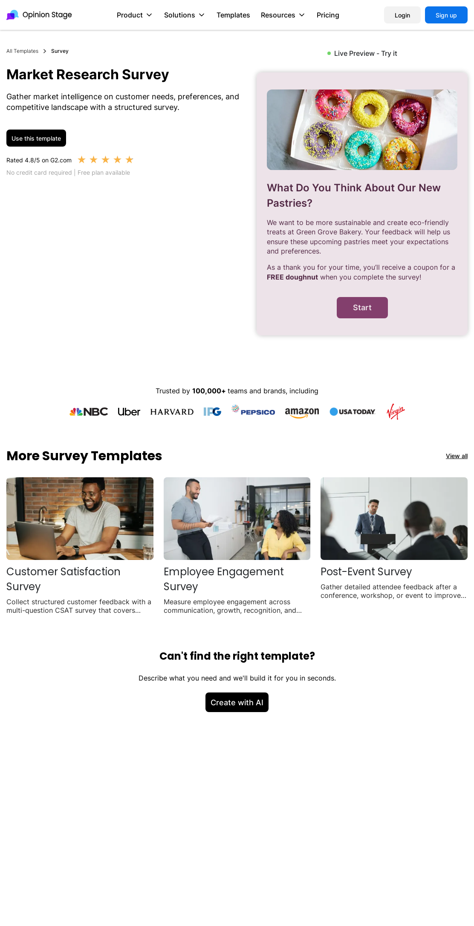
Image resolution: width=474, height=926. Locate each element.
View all (457, 455)
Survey (60, 51)
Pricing (328, 15)
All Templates (22, 51)
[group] (362, 203)
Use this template (36, 138)
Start (362, 307)
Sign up (446, 15)
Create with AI (237, 702)
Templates (233, 15)
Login (402, 15)
